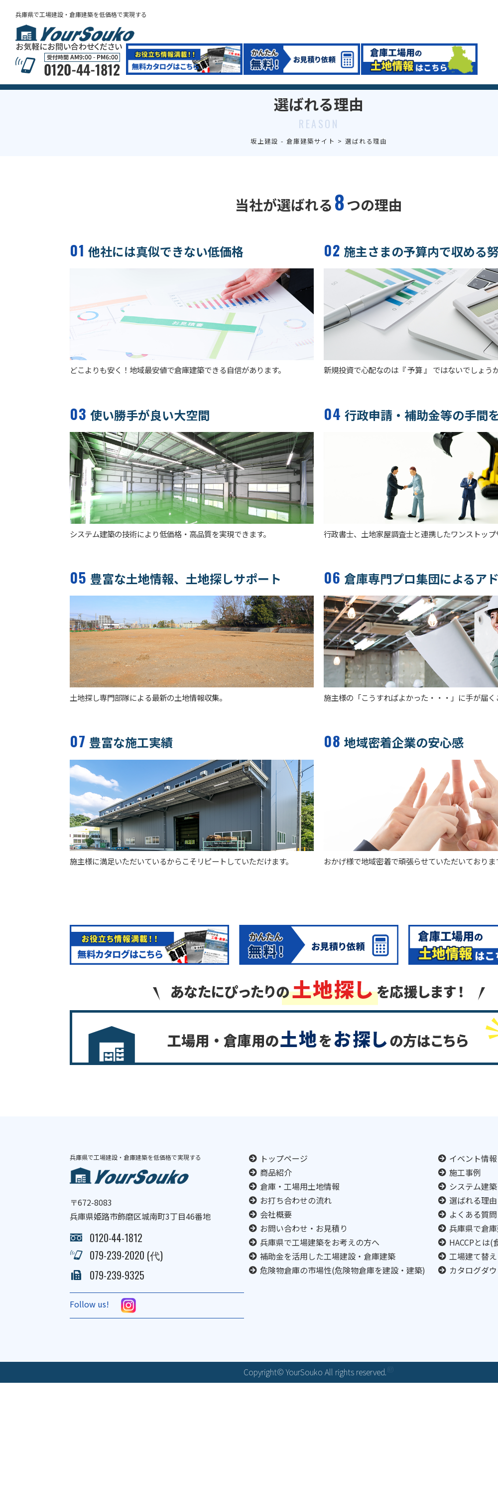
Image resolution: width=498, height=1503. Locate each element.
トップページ (284, 1176)
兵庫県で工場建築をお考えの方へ (319, 1260)
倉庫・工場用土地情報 (300, 1204)
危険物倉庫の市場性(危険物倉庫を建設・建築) (342, 1287)
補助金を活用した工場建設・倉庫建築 (327, 1274)
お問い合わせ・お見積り (304, 1246)
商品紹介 (276, 1190)
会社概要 (276, 1232)
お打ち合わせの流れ (296, 1218)
